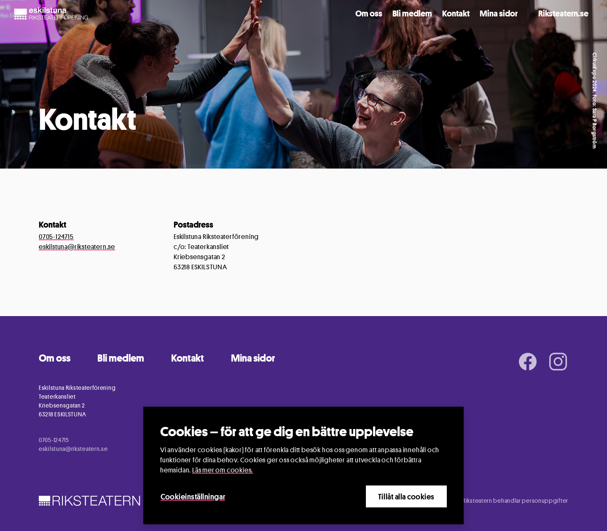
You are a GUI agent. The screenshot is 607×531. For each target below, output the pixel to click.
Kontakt (456, 13)
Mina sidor (499, 13)
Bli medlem (412, 13)
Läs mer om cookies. (222, 470)
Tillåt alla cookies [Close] (406, 496)
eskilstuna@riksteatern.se (77, 246)
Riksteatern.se (563, 13)
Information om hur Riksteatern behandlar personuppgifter (489, 500)
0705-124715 (56, 236)
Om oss (368, 13)
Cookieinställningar (193, 496)
